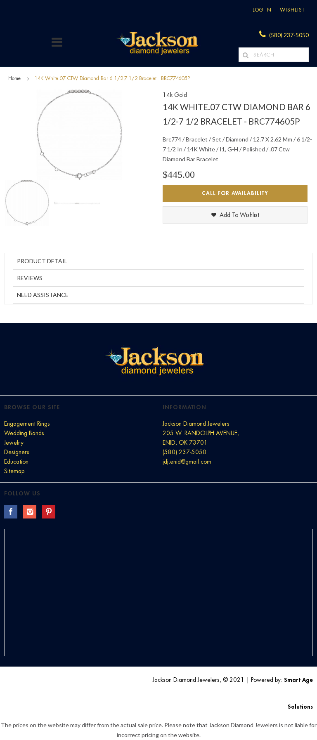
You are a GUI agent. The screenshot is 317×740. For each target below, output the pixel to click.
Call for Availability (235, 193)
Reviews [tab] (30, 277)
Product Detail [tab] (42, 260)
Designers (16, 452)
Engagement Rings (27, 424)
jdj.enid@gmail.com (187, 461)
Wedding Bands (24, 433)
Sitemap (14, 471)
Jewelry (14, 442)
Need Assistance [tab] (43, 294)
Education (16, 461)
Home (14, 78)
